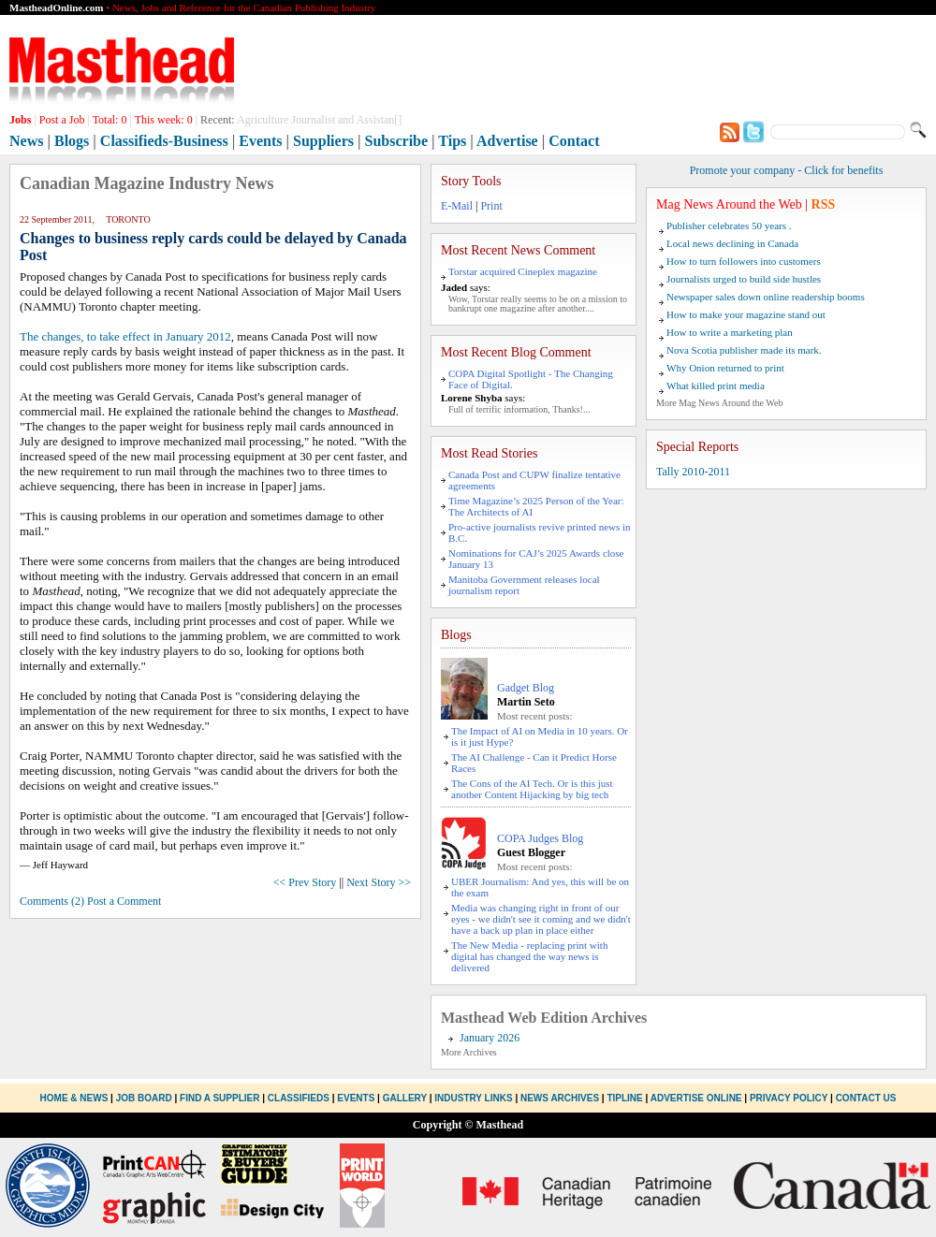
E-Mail (457, 205)
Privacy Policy (788, 1098)
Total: (110, 119)
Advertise (507, 141)
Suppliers (323, 141)
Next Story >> (378, 882)
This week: (164, 119)
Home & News (75, 1098)
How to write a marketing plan (729, 332)
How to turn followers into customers (743, 261)
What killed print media (715, 385)
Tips (452, 141)
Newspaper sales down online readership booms (765, 296)
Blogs (71, 141)
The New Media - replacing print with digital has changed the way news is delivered (529, 956)
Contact (573, 141)
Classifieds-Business (164, 141)
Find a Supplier (219, 1098)
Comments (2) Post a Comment (90, 901)
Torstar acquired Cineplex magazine (522, 271)
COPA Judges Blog (540, 838)
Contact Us (866, 1098)
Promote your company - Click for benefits (787, 170)
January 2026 (489, 1037)
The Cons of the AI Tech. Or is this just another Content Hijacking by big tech (532, 789)
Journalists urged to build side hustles (743, 278)
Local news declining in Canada (732, 243)
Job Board (144, 1098)
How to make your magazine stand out (746, 314)
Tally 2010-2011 (693, 471)
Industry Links (473, 1098)
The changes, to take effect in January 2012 (125, 336)
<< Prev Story (305, 882)
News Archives (559, 1098)
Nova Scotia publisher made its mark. (744, 350)
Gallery (405, 1098)
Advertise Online (696, 1098)
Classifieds (298, 1098)
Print (491, 205)
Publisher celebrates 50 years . (728, 225)
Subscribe (397, 141)
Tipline (624, 1098)
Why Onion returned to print (725, 367)
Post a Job (62, 119)
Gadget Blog (525, 687)
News (26, 141)
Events (260, 141)
